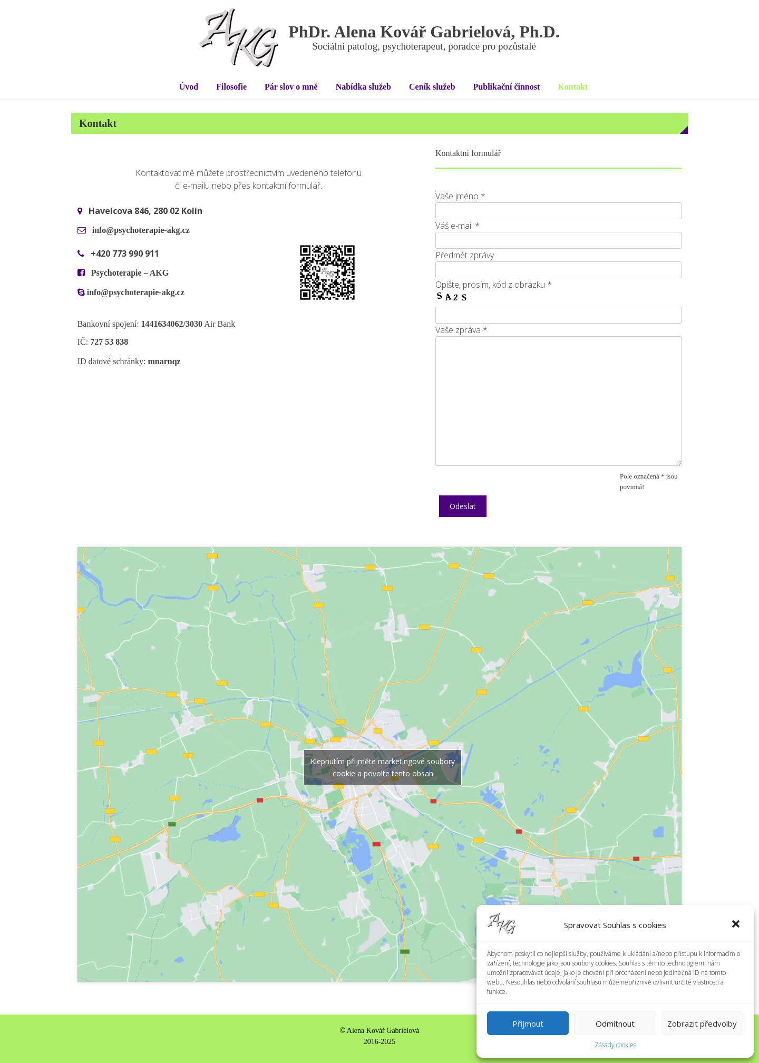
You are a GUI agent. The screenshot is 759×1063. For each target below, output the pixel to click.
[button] (737, 925)
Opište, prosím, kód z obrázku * (493, 284)
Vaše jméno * (460, 196)
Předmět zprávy (464, 255)
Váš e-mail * (457, 225)
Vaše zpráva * (461, 330)
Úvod (188, 86)
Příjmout (527, 1023)
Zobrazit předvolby (702, 1023)
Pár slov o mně (291, 86)
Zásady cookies (615, 1044)
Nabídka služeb (363, 86)
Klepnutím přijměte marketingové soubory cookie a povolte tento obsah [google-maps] (382, 767)
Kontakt (573, 86)
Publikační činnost (506, 86)
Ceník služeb (432, 86)
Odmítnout (615, 1023)
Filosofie (231, 86)
